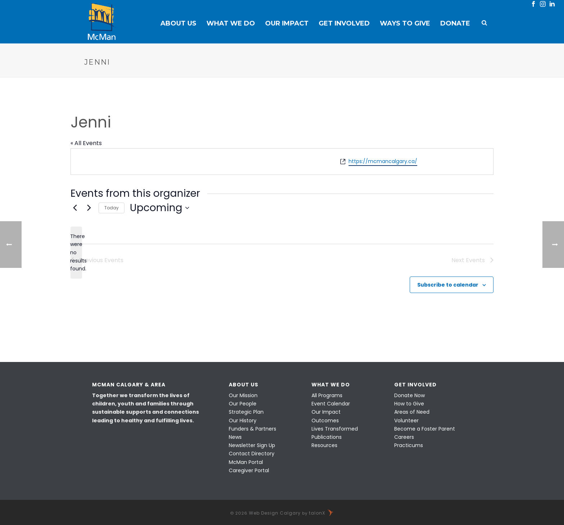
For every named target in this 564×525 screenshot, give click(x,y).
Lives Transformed (334, 428)
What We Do (230, 23)
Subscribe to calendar (447, 284)
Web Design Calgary (275, 513)
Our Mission (243, 395)
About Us (178, 23)
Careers (404, 437)
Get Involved (344, 23)
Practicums (408, 445)
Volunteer (406, 420)
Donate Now (409, 395)
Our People (242, 403)
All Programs (326, 395)
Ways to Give (405, 23)
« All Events (86, 143)
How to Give (409, 403)
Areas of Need (411, 411)
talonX (321, 513)
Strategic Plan (246, 411)
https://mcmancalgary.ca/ (383, 161)
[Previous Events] (74, 208)
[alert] (76, 253)
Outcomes (325, 420)
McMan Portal (246, 462)
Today (111, 208)
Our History (242, 420)
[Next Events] (89, 208)
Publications (326, 437)
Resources (324, 445)
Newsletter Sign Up (252, 445)
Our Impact (287, 23)
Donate (455, 23)
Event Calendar (330, 403)
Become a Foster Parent (424, 428)
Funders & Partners (252, 428)
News (235, 437)
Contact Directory (251, 453)
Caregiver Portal (249, 470)
